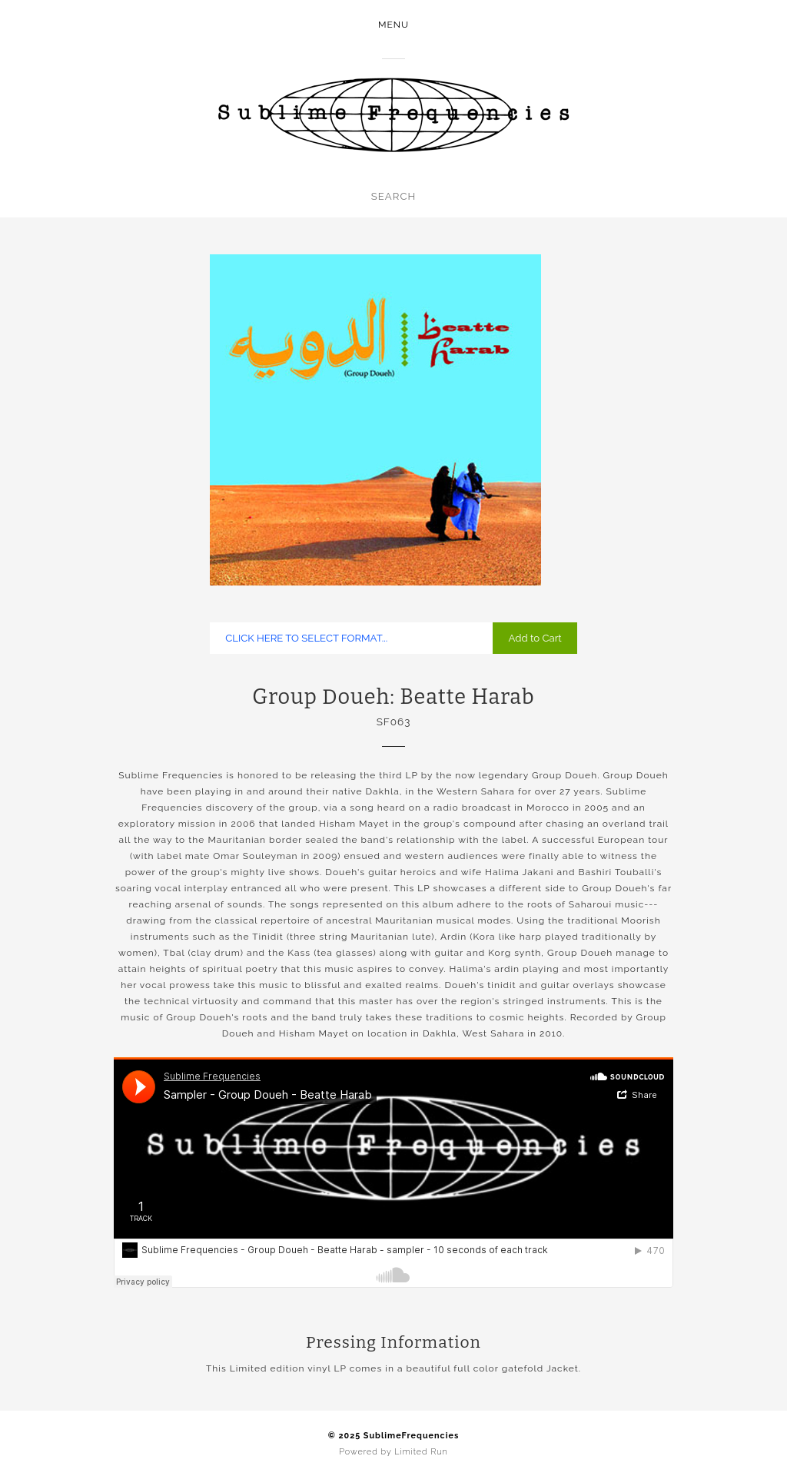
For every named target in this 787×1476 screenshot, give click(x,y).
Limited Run (420, 1452)
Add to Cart (534, 638)
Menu (393, 24)
